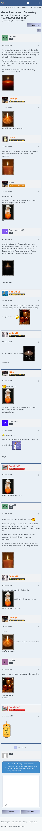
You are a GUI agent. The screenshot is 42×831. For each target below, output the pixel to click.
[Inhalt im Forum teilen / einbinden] (39, 30)
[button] (5, 805)
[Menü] (39, 3)
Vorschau (11, 812)
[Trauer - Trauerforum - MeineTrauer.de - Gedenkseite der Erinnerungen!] (3, 3)
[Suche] (28, 3)
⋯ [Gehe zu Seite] (19, 747)
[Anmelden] (33, 3)
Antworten (30, 812)
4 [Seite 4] (22, 747)
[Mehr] (38, 45)
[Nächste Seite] (26, 747)
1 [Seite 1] (15, 747)
